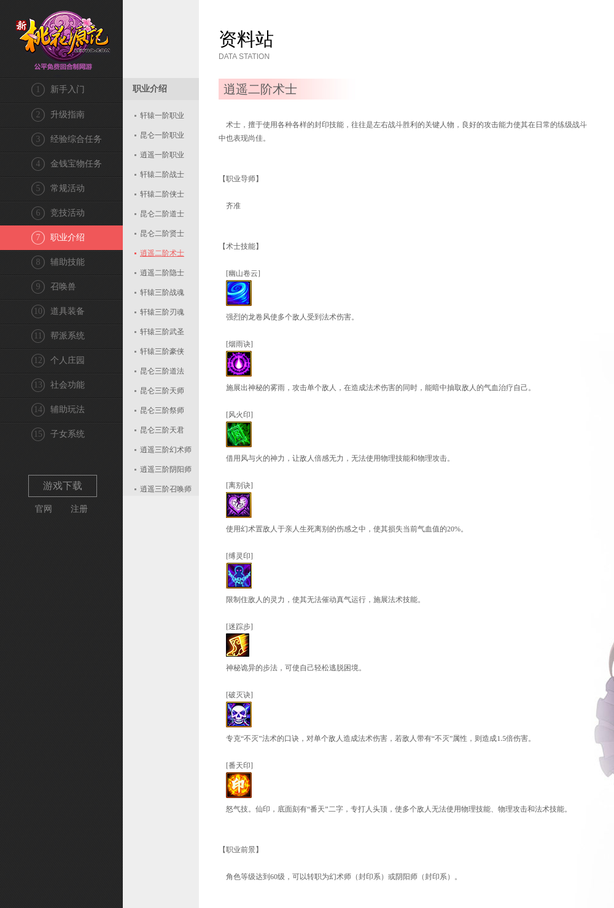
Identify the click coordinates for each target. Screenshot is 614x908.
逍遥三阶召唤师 (166, 489)
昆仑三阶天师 (162, 390)
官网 (43, 509)
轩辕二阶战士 (162, 174)
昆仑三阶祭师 (162, 410)
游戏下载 (62, 485)
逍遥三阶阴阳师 (166, 469)
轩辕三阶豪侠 (162, 351)
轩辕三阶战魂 (162, 292)
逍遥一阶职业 (162, 155)
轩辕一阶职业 (162, 115)
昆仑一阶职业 (162, 135)
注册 (79, 509)
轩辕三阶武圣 (162, 331)
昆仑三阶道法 (162, 371)
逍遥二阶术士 (162, 253)
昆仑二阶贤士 (162, 233)
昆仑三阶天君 (162, 430)
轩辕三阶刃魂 (162, 312)
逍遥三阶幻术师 (166, 449)
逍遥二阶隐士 (162, 272)
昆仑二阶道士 (162, 213)
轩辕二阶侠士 (162, 194)
